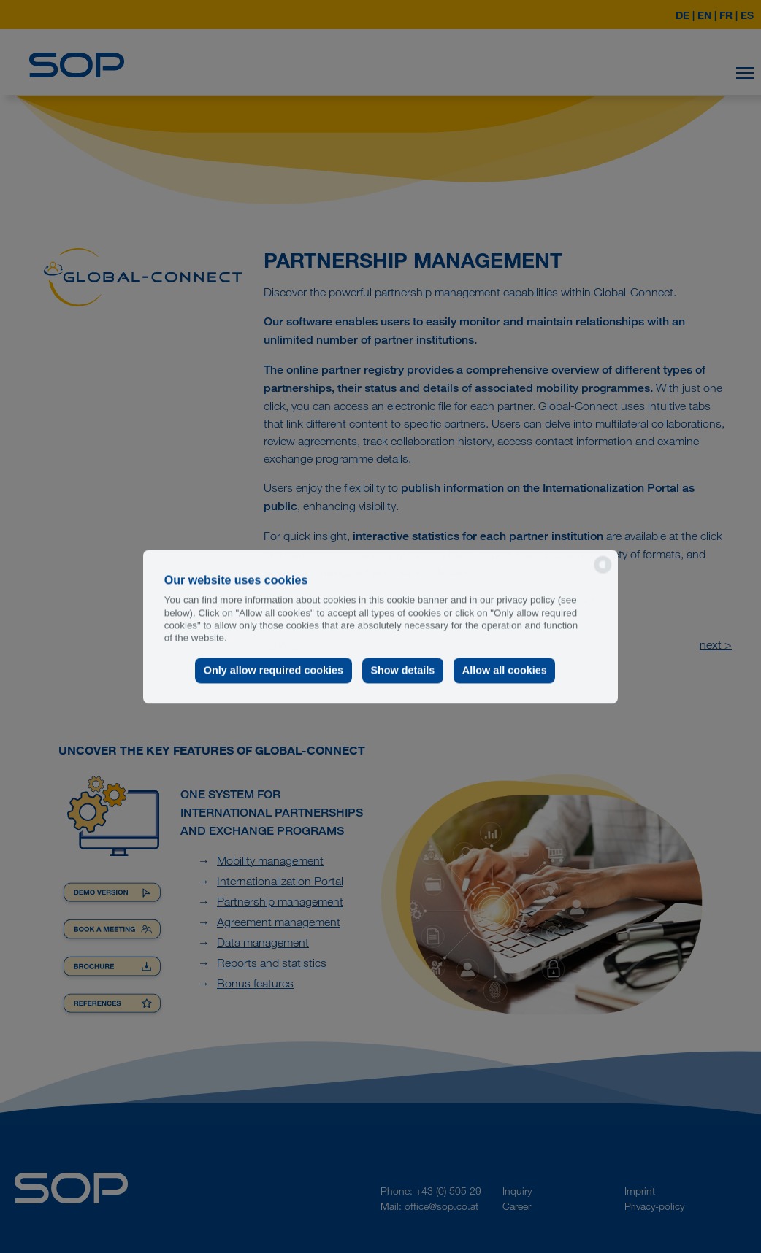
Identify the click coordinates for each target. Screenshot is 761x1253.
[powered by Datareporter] (603, 572)
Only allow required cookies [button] (273, 670)
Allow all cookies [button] (504, 670)
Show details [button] (402, 670)
